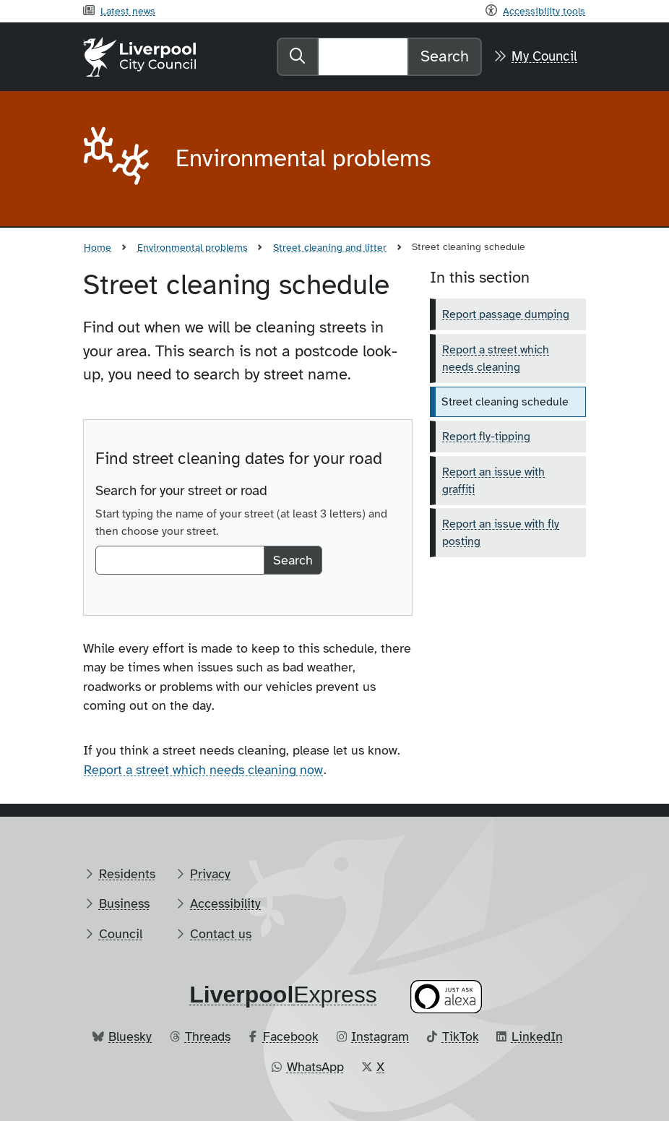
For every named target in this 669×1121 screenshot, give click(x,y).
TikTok (460, 1036)
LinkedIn (537, 1036)
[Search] (363, 56)
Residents (127, 874)
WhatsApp (315, 1067)
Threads (207, 1036)
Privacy (210, 874)
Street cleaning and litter (330, 247)
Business (124, 903)
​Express (283, 995)
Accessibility (225, 903)
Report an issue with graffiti (493, 481)
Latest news (127, 10)
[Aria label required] (117, 159)
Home (97, 247)
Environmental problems (192, 247)
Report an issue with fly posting (500, 533)
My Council (544, 56)
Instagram (380, 1036)
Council (120, 934)
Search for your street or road (181, 490)
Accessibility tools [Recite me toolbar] (544, 10)
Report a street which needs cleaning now (203, 770)
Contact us (220, 934)
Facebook (291, 1036)
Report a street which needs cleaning (495, 358)
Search (444, 56)
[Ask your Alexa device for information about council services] (446, 997)
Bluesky (130, 1036)
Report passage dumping (505, 314)
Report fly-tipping (486, 436)
